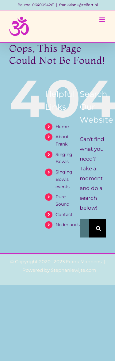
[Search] (98, 228)
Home (62, 126)
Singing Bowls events (64, 179)
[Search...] (84, 228)
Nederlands (68, 224)
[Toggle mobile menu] (102, 20)
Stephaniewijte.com (73, 270)
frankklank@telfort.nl (78, 4)
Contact (64, 214)
